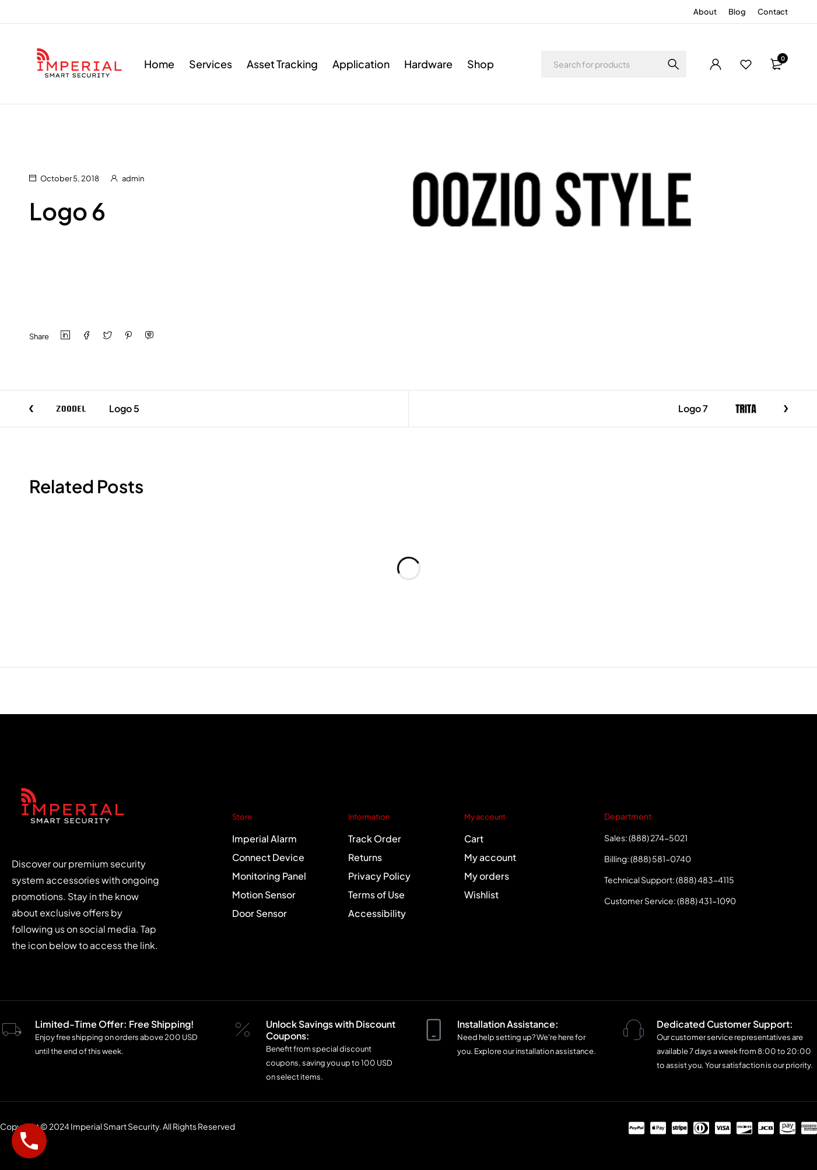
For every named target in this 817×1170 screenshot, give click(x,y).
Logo (78, 120)
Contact (773, 11)
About (705, 11)
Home (40, 120)
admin (133, 178)
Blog (737, 11)
